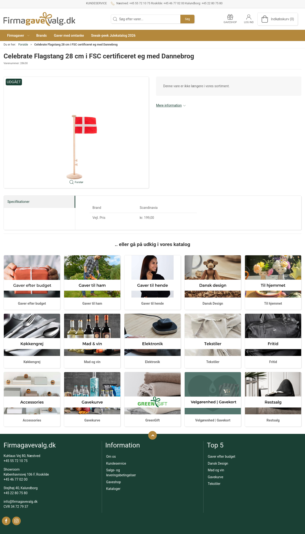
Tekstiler (212, 362)
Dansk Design (213, 303)
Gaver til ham (92, 303)
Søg (187, 19)
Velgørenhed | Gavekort (212, 420)
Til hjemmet (273, 303)
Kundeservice (96, 3)
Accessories (32, 420)
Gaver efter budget (32, 303)
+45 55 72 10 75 (16, 461)
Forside (23, 44)
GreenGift (152, 420)
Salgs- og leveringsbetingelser (121, 472)
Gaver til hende (152, 303)
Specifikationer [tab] (18, 202)
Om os (111, 456)
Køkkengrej (31, 362)
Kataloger (113, 489)
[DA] (39, 19)
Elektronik (152, 362)
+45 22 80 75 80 (16, 493)
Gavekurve (92, 420)
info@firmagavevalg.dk (21, 501)
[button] (18, 35)
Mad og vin (92, 362)
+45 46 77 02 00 (16, 479)
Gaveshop (113, 482)
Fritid (273, 362)
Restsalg (273, 420)
